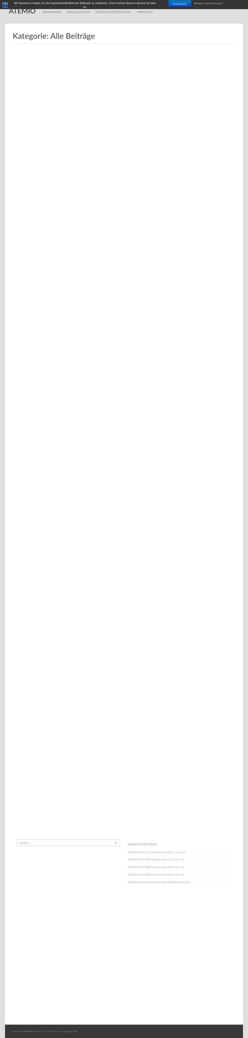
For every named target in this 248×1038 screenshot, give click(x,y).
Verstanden (179, 4)
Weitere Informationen (208, 3)
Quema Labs (70, 1031)
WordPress (29, 1031)
